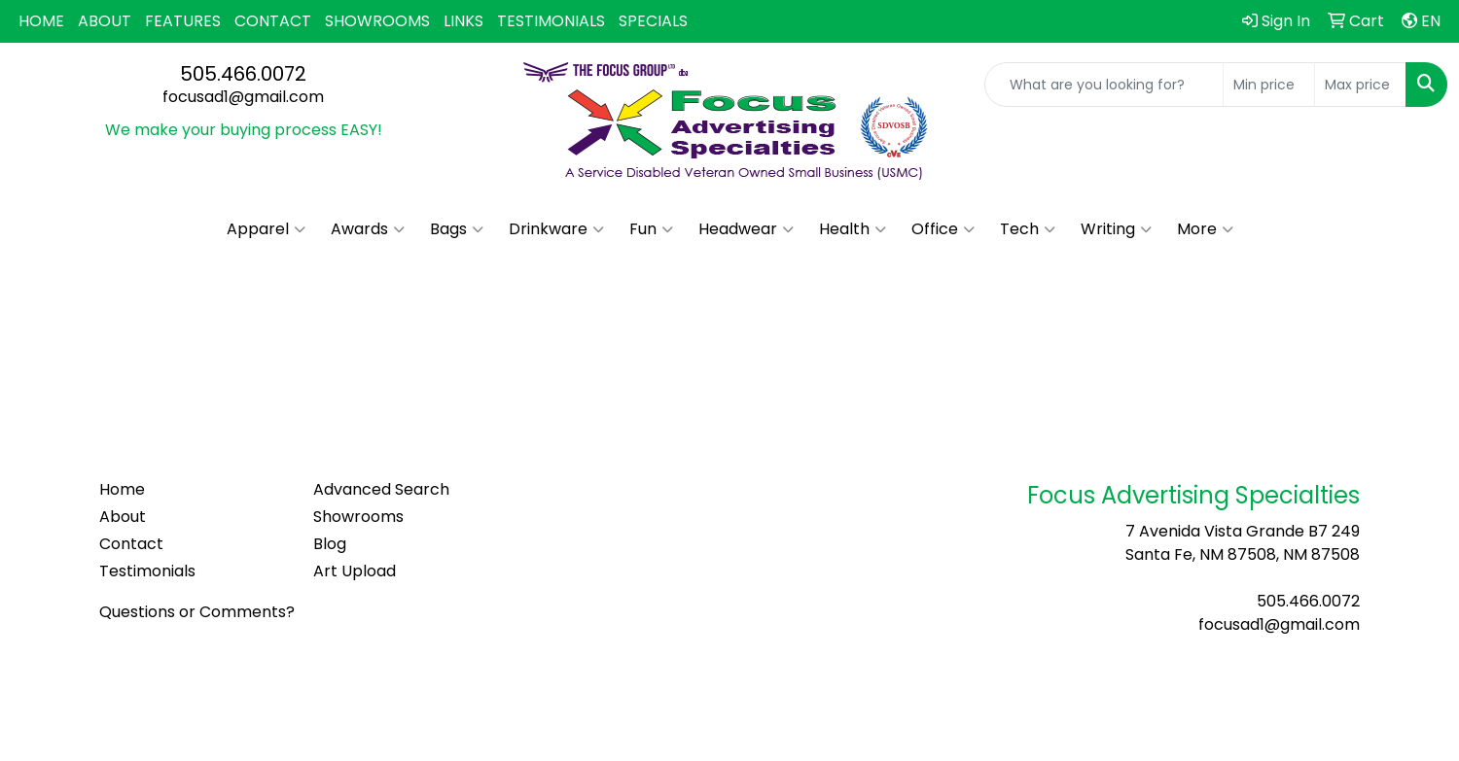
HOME (41, 21)
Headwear (746, 229)
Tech (1027, 229)
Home (122, 489)
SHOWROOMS (377, 21)
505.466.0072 (243, 73)
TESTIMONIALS (551, 21)
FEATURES (183, 21)
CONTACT (272, 21)
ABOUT (104, 21)
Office (943, 229)
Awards (368, 229)
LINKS (463, 21)
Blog (329, 544)
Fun (651, 229)
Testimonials (147, 571)
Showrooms (358, 516)
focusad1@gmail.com (243, 97)
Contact (131, 544)
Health (852, 229)
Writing (1116, 229)
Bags (456, 229)
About (122, 516)
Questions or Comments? (197, 612)
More (1205, 229)
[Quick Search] (1104, 84)
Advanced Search (381, 489)
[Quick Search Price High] (1360, 84)
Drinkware (556, 229)
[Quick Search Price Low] (1269, 84)
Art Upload (354, 571)
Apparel (266, 229)
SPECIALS (653, 21)
